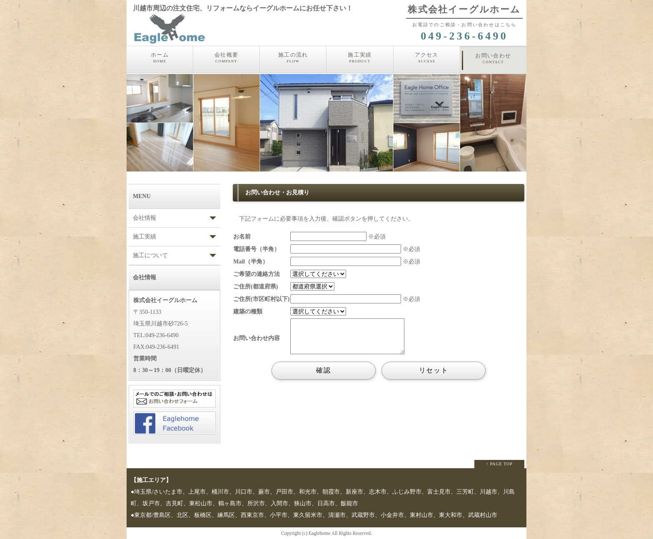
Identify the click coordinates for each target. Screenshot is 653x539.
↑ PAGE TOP (499, 464)
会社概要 (226, 58)
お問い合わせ (493, 58)
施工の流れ (293, 58)
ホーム (160, 58)
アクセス (427, 58)
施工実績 (359, 58)
